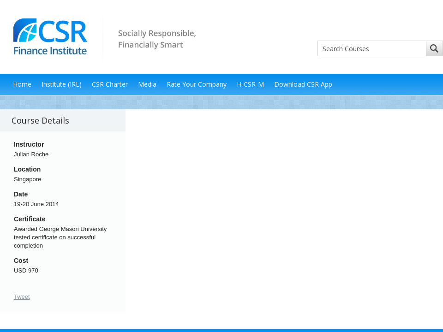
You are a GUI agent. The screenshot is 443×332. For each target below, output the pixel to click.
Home (22, 84)
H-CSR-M (250, 84)
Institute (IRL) (62, 84)
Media (147, 84)
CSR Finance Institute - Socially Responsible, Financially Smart (101, 36)
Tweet (22, 296)
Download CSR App (303, 84)
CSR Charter (110, 84)
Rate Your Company (197, 84)
